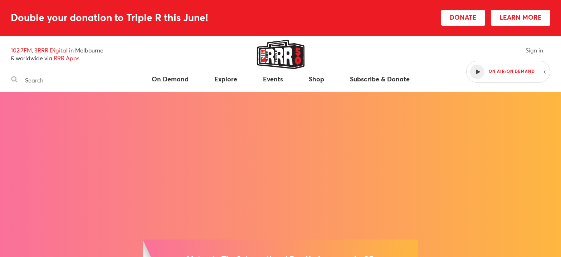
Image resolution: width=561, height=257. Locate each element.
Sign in (534, 50)
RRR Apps (66, 58)
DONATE (463, 17)
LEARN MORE (520, 17)
